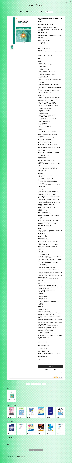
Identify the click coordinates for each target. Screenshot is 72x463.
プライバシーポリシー (11, 456)
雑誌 (8, 440)
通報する (61, 372)
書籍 (8, 444)
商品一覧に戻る (36, 450)
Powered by (36, 460)
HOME (21, 11)
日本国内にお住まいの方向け (50, 369)
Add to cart (50, 366)
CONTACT (41, 11)
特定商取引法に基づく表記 (21, 456)
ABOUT (27, 11)
